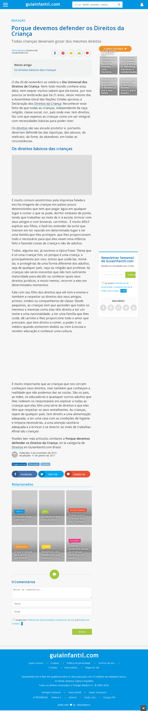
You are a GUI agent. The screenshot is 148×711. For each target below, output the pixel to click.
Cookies (55, 663)
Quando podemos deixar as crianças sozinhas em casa (78, 552)
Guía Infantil (74, 692)
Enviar (82, 631)
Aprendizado (22, 547)
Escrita (46, 547)
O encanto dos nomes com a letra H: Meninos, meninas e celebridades (129, 65)
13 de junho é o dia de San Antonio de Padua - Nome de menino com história (108, 61)
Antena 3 (56, 697)
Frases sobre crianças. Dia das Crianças (77, 518)
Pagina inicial (19, 464)
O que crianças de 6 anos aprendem (23, 555)
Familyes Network (51, 692)
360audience (83, 704)
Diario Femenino (98, 692)
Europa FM (109, 697)
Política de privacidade (79, 663)
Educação (18, 20)
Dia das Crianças (77, 510)
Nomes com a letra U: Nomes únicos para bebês (128, 88)
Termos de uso (106, 663)
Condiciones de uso (65, 619)
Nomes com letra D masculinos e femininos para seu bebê (108, 86)
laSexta (73, 697)
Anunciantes (71, 667)
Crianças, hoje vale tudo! (23, 518)
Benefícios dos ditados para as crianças (51, 555)
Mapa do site (92, 667)
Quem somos (36, 663)
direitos (21, 128)
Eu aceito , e (116, 287)
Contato (53, 667)
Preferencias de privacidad (40, 619)
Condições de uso (121, 287)
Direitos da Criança (47, 104)
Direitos (17, 447)
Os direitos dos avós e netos (51, 518)
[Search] (119, 4)
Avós (45, 511)
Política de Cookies (110, 290)
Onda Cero (90, 697)
